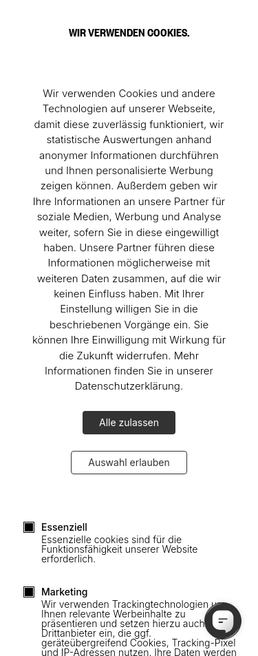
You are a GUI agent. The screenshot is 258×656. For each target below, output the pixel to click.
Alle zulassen (129, 422)
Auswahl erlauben (128, 462)
